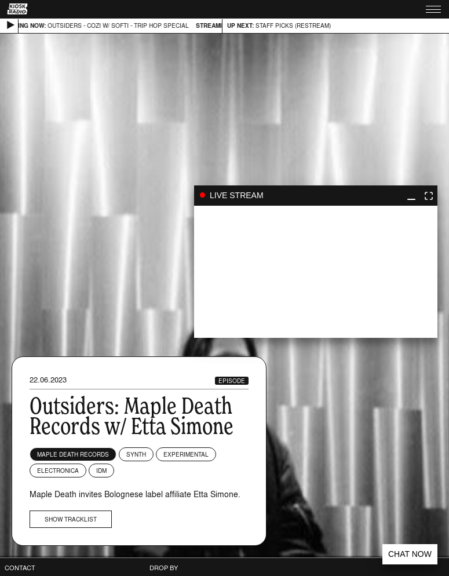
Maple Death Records (73, 454)
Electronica (58, 470)
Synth (136, 454)
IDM (101, 470)
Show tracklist (71, 519)
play (315, 271)
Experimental (186, 454)
